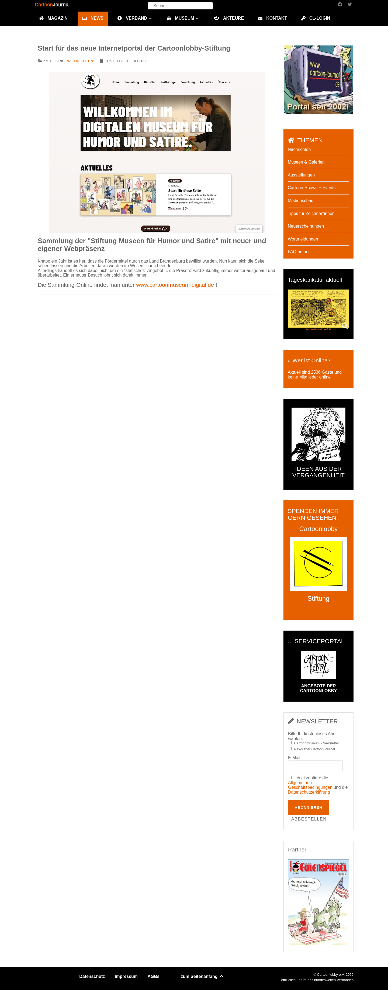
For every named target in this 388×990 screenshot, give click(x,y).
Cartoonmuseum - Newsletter (316, 743)
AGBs (154, 976)
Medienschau (300, 200)
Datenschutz (92, 976)
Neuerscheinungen (306, 226)
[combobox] (180, 5)
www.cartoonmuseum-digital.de (175, 285)
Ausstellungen (301, 175)
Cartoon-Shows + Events (311, 187)
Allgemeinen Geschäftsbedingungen (310, 785)
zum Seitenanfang (202, 976)
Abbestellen (309, 819)
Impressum (126, 976)
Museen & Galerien (306, 162)
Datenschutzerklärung (309, 792)
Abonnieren (308, 807)
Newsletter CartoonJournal (314, 749)
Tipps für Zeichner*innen (311, 213)
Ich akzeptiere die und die (318, 785)
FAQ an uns (299, 251)
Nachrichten (80, 61)
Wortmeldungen (303, 239)
